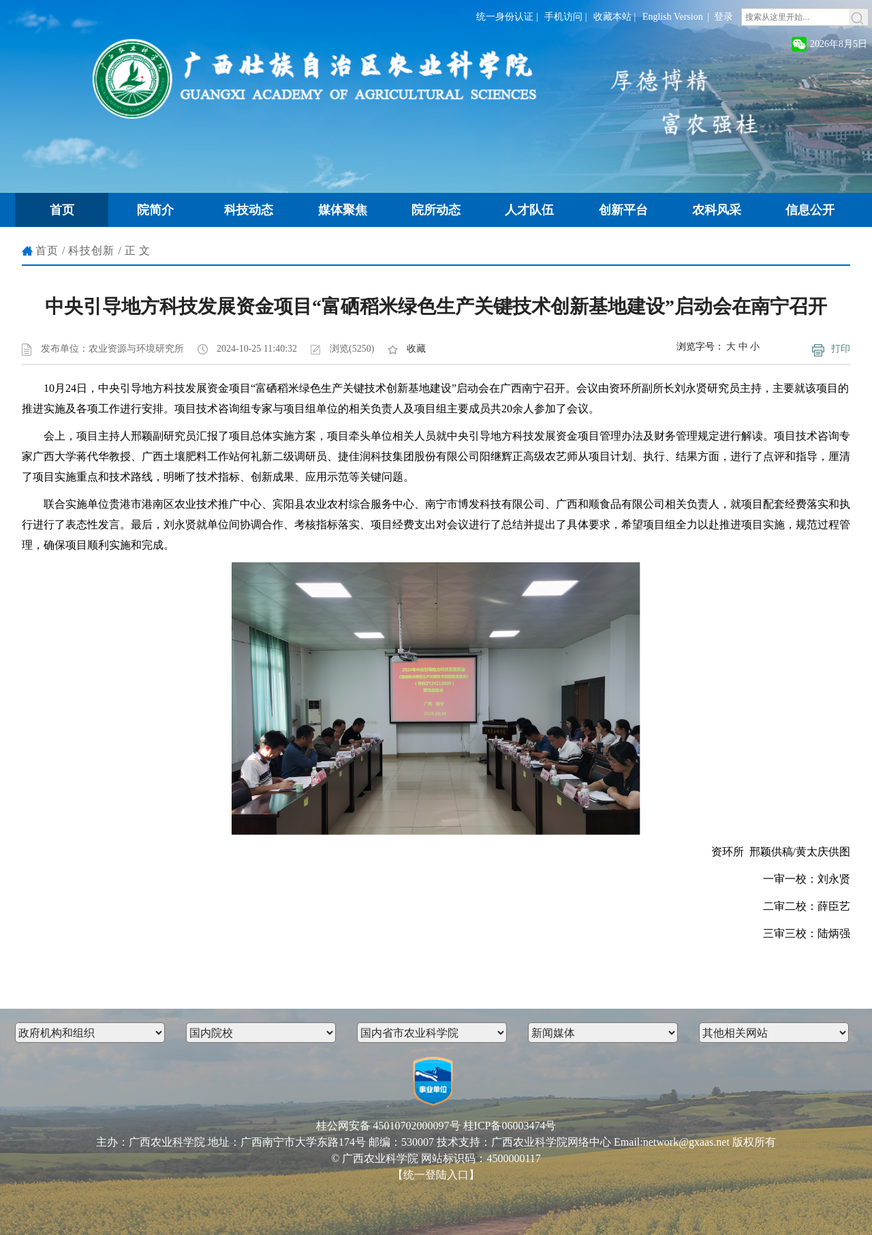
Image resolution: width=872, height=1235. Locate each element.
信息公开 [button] (810, 210)
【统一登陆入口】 (436, 1174)
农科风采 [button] (716, 210)
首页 (47, 250)
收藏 (416, 349)
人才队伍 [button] (529, 210)
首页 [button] (62, 210)
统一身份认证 (504, 17)
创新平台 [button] (623, 210)
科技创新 (91, 250)
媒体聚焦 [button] (342, 210)
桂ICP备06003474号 (510, 1125)
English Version (672, 17)
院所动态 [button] (436, 210)
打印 (840, 349)
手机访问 (563, 17)
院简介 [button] (155, 210)
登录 (723, 17)
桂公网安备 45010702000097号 (388, 1125)
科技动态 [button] (248, 210)
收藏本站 (612, 17)
